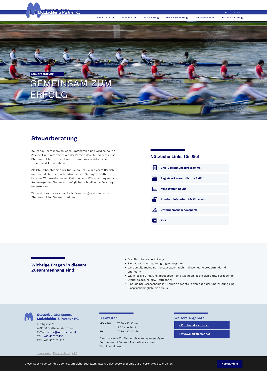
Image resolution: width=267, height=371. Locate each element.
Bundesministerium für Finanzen (183, 199)
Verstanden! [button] (230, 363)
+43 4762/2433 (53, 336)
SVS (163, 220)
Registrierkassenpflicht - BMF (181, 178)
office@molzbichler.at (61, 332)
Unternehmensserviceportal (179, 210)
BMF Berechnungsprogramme (181, 167)
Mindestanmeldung (173, 188)
